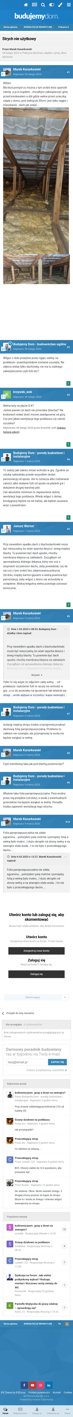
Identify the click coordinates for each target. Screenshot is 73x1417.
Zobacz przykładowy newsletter (46, 1070)
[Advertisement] (36, 314)
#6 (68, 616)
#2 (68, 347)
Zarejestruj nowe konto (36, 950)
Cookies (68, 1392)
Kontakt (57, 1392)
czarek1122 (28, 1161)
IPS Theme (6, 1392)
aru (24, 1123)
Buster (25, 1185)
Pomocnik (20, 1291)
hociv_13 (20, 1311)
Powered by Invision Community (36, 1399)
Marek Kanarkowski (21, 49)
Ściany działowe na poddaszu (32, 1119)
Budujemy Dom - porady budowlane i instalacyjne (38, 454)
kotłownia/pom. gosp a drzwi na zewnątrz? (40, 1092)
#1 (68, 72)
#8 (68, 753)
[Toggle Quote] (9, 629)
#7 (68, 713)
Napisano (27, 74)
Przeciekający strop (26, 1138)
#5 (68, 529)
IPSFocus (20, 1392)
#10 (67, 821)
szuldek (19, 1233)
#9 (68, 782)
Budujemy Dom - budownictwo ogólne (39, 344)
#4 (68, 459)
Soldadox (20, 1246)
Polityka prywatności (39, 1392)
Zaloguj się (36, 974)
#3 (68, 394)
